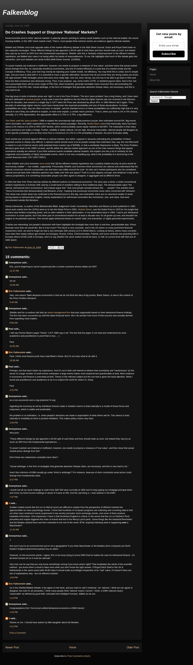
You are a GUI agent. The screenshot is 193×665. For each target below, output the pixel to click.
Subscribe (168, 53)
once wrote (45, 163)
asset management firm (58, 312)
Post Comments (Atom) (78, 656)
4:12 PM (14, 626)
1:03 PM (14, 577)
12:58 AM (14, 285)
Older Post (133, 647)
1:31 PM (14, 390)
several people (33, 99)
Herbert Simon (85, 209)
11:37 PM (14, 271)
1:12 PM (14, 598)
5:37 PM (14, 479)
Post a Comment (18, 633)
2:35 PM (14, 422)
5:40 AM (14, 302)
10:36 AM (14, 360)
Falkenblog (20, 12)
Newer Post (12, 647)
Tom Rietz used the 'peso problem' (22, 120)
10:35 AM (14, 346)
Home (72, 647)
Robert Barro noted (96, 123)
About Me (155, 80)
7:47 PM (14, 497)
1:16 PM (14, 612)
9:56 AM (14, 322)
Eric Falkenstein (17, 291)
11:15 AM (14, 529)
